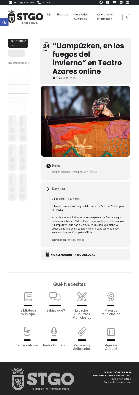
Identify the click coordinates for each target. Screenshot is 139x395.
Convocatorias (27, 335)
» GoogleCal (85, 255)
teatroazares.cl (75, 239)
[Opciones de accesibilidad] (4, 22)
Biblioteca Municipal (28, 302)
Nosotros (63, 15)
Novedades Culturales (80, 17)
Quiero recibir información (105, 17)
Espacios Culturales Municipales (82, 304)
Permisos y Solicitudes (82, 336)
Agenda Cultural (111, 336)
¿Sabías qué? (55, 300)
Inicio (48, 15)
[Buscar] (126, 17)
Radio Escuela (54, 335)
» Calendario (61, 255)
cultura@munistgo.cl (21, 2)
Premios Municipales (111, 302)
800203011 (44, 2)
